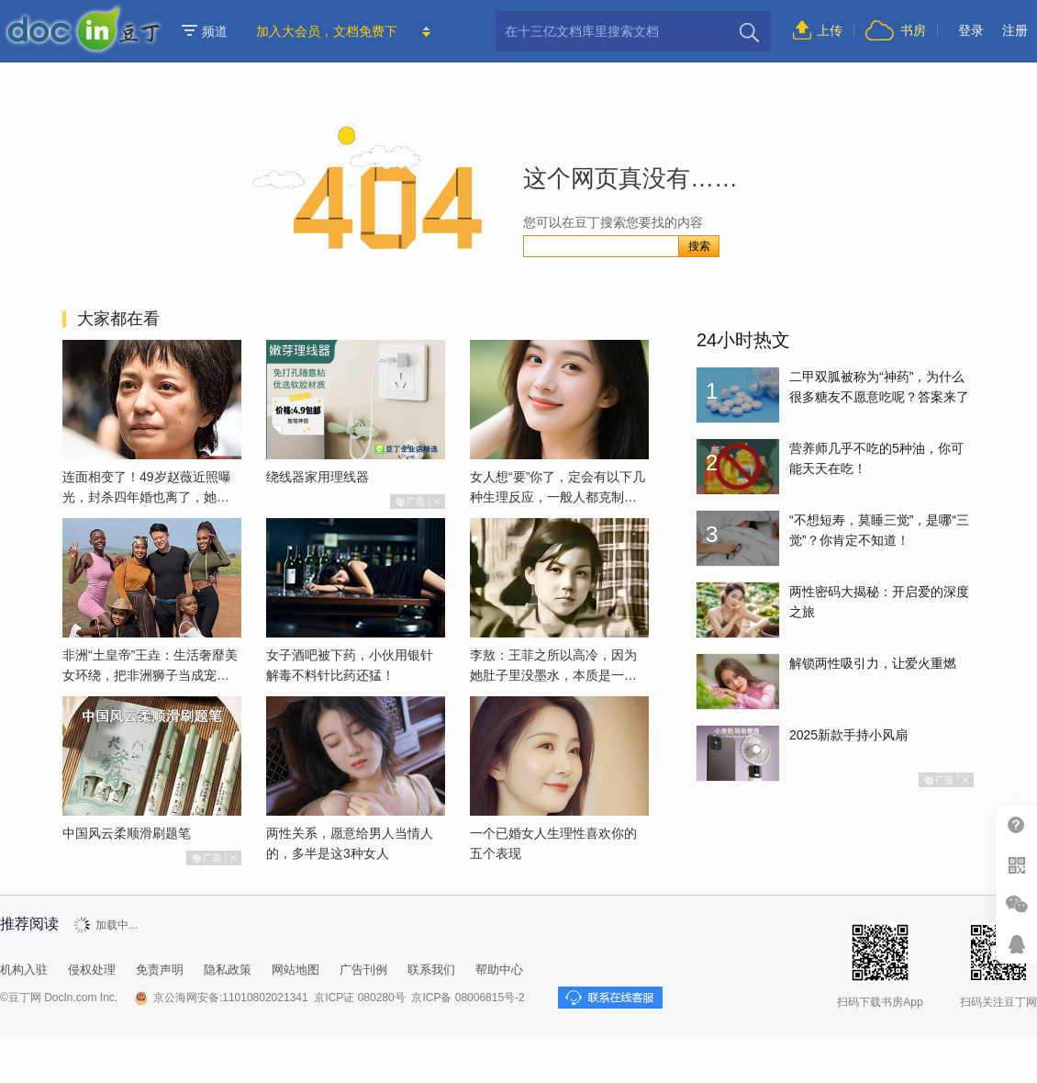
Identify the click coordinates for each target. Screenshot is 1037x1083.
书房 (913, 30)
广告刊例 (363, 969)
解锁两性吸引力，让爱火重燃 (872, 663)
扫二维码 (1016, 865)
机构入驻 (24, 969)
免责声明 (160, 969)
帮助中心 (1016, 825)
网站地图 (295, 969)
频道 (205, 31)
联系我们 (431, 969)
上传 (829, 30)
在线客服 (1016, 944)
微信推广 (1016, 904)
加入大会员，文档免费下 (326, 31)
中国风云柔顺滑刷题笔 (126, 833)
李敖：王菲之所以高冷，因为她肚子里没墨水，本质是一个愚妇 (553, 675)
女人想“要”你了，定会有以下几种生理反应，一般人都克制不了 (557, 497)
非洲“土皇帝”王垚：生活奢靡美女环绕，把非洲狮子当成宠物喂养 (150, 675)
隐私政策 (227, 969)
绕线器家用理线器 (317, 476)
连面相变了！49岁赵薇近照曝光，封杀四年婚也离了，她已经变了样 (146, 497)
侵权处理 (92, 969)
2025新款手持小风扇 (848, 735)
